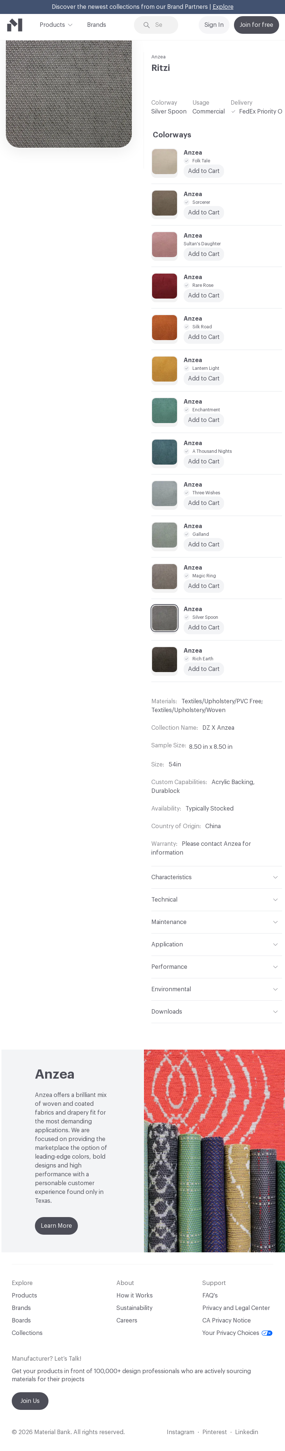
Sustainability (134, 1308)
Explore (223, 7)
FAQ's (210, 1296)
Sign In (214, 25)
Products (52, 24)
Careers (126, 1321)
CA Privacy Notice (226, 1321)
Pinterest (214, 1432)
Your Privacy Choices (237, 1333)
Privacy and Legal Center (236, 1308)
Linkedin (246, 1432)
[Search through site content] (161, 25)
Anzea (158, 56)
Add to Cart (204, 420)
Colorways (172, 135)
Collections (27, 1333)
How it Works (134, 1296)
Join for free (256, 25)
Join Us (30, 1401)
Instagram (180, 1432)
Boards (21, 1321)
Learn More (56, 1226)
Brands (96, 25)
